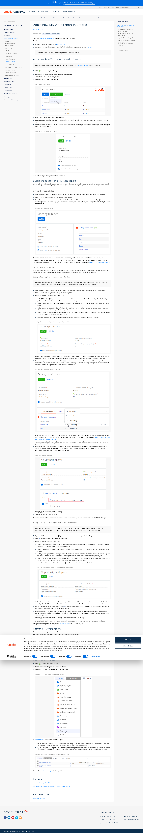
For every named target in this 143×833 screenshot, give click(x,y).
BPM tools (7, 78)
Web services (9, 48)
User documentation (47, 18)
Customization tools (60, 18)
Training (55, 12)
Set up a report (10, 64)
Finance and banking (11, 100)
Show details (95, 829)
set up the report (64, 625)
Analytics (7, 41)
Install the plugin (11, 59)
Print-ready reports (73, 18)
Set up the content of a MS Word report (126, 34)
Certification (69, 12)
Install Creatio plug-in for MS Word (43, 784)
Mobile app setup (10, 70)
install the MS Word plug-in (47, 38)
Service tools (8, 87)
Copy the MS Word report (125, 38)
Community (107, 7)
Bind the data (39, 741)
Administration (9, 91)
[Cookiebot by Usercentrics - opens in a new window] (12, 829)
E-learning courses (123, 50)
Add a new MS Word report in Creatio (125, 25)
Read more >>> (60, 44)
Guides (32, 12)
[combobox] (38, 29)
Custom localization (11, 72)
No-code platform (10, 29)
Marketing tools (9, 81)
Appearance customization (13, 67)
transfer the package (46, 772)
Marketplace (115, 7)
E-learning (43, 12)
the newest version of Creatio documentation (79, 4)
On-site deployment (10, 94)
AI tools (7, 50)
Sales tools (7, 84)
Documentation (34, 18)
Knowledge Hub (124, 7)
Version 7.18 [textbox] (38, 29)
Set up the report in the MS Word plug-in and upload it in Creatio (52, 787)
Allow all (128, 813)
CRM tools (7, 35)
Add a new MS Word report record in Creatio (126, 30)
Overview (9, 56)
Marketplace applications (12, 75)
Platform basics (9, 32)
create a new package (82, 65)
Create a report (10, 61)
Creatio (100, 7)
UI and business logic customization (11, 44)
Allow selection (128, 819)
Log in (137, 7)
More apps (7, 97)
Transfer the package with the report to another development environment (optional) (126, 43)
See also (120, 48)
